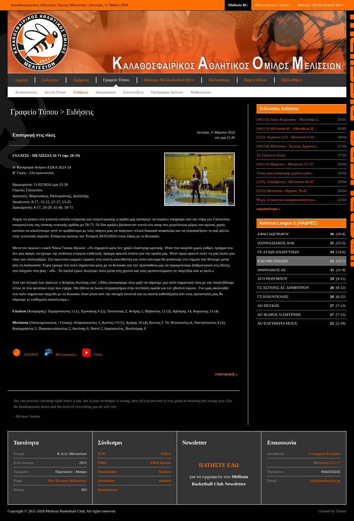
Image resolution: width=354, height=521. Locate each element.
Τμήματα (80, 79)
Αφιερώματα (105, 92)
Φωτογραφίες (60, 354)
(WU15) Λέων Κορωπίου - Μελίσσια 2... (288, 119)
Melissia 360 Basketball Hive (320, 5)
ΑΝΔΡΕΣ (25, 354)
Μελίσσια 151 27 (327, 462)
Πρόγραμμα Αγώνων (167, 92)
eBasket (165, 480)
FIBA (102, 462)
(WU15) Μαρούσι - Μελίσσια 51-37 (285, 164)
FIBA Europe (160, 462)
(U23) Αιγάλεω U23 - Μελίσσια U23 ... (287, 137)
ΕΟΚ (102, 453)
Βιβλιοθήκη (291, 79)
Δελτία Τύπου (55, 92)
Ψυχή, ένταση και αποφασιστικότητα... (287, 200)
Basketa (165, 471)
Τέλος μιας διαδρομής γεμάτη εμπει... (286, 173)
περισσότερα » (268, 209)
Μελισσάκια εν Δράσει (272, 5)
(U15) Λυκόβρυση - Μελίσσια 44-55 (285, 182)
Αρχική (21, 79)
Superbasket (107, 471)
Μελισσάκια (219, 79)
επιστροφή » (226, 374)
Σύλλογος (50, 79)
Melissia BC (238, 5)
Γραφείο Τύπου (116, 79)
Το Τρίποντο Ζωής (271, 155)
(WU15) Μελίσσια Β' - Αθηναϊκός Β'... (287, 128)
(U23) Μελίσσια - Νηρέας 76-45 (282, 191)
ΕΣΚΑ (166, 453)
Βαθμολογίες (201, 92)
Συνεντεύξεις (133, 92)
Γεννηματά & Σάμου (324, 453)
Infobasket (106, 480)
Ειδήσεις (81, 92)
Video (92, 354)
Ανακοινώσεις (26, 92)
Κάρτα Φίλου (255, 79)
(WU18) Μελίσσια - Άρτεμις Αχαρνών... (288, 146)
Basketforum (108, 489)
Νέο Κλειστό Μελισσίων (67, 480)
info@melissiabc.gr (325, 480)
